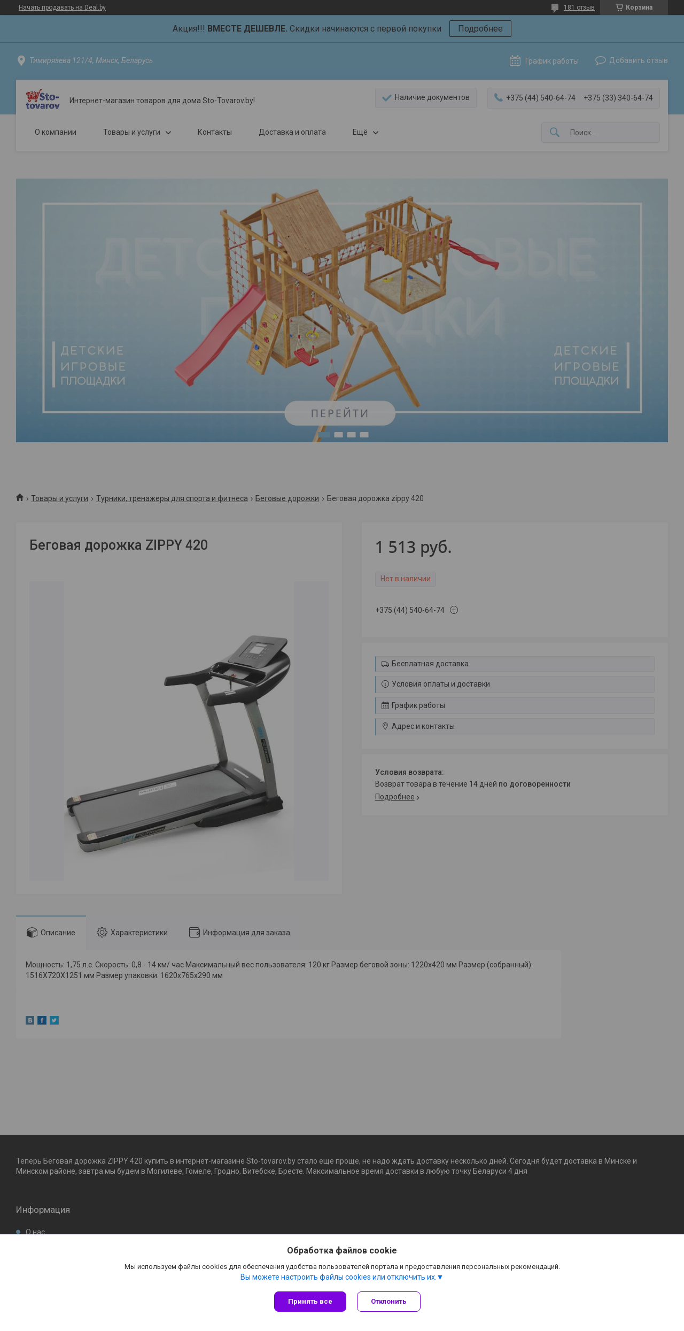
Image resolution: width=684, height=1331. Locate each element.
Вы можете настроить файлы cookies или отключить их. (338, 1277)
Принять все (310, 1301)
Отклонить (389, 1301)
